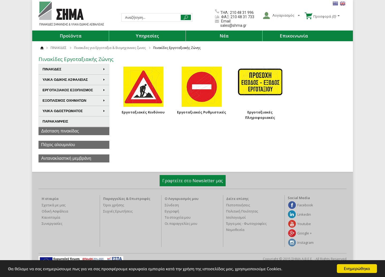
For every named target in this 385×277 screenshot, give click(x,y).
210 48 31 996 (242, 12)
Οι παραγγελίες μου (181, 223)
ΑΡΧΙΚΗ (41, 47)
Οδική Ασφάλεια (55, 211)
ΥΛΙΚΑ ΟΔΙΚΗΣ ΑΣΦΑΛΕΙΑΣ (74, 80)
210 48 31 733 (242, 17)
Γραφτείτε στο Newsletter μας (192, 181)
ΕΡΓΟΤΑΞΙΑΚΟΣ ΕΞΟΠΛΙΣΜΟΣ (74, 90)
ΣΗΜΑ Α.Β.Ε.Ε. (71, 14)
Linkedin (304, 214)
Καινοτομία (51, 217)
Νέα (224, 36)
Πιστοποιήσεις (238, 205)
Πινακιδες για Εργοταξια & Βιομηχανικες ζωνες (110, 47)
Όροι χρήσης (113, 205)
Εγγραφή (172, 211)
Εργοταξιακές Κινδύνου (143, 112)
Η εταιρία (50, 198)
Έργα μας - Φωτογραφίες (246, 223)
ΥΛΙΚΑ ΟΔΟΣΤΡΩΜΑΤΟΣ (74, 111)
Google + (304, 233)
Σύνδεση (172, 205)
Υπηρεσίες (147, 36)
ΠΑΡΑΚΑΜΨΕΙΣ (55, 121)
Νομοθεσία (235, 229)
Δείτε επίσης (237, 198)
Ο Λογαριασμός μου (181, 198)
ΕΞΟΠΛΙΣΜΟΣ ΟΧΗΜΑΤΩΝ (74, 100)
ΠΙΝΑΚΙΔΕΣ (59, 47)
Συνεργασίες (52, 223)
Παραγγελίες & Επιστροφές (126, 198)
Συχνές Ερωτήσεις (118, 211)
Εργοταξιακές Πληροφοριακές (260, 115)
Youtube (304, 223)
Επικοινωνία (294, 36)
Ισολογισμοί (236, 217)
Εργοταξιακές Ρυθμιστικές (201, 112)
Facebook (305, 205)
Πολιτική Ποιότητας (242, 211)
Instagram (305, 242)
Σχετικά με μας (54, 205)
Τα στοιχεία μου (178, 217)
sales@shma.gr (233, 25)
